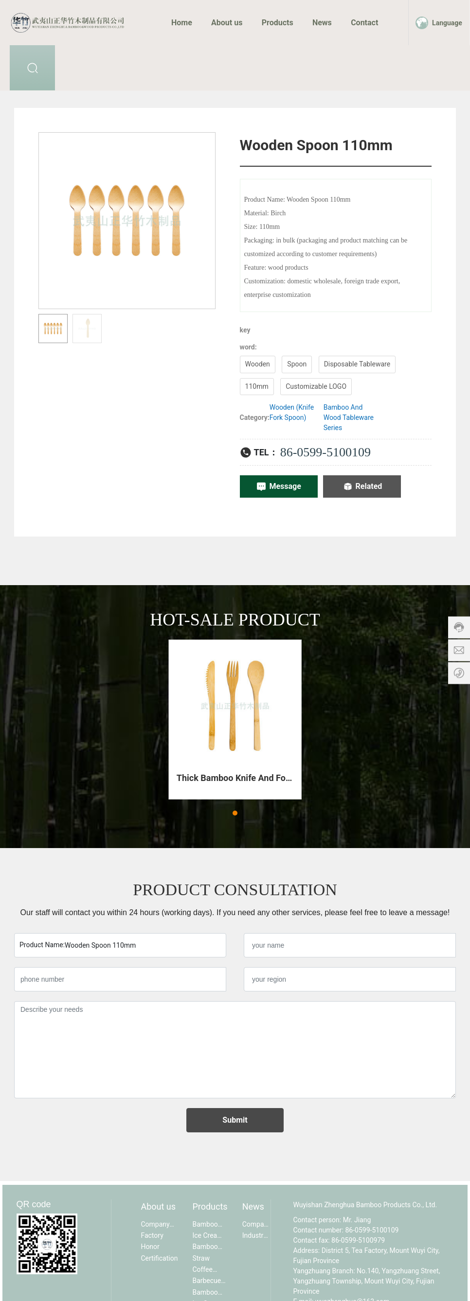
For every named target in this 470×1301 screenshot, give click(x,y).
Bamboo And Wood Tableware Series (349, 417)
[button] (235, 813)
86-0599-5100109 (325, 452)
